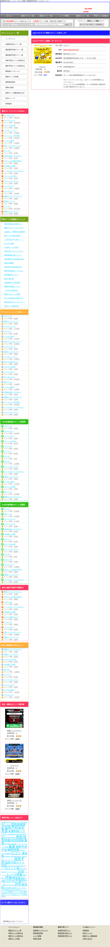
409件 (16, 203)
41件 (15, 459)
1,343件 (16, 193)
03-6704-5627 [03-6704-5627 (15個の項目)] (10, 837)
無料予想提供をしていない (13, 271)
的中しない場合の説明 (12, 236)
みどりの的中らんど (11, 362)
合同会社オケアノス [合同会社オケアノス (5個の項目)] (17, 895)
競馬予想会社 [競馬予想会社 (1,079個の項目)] (15, 827)
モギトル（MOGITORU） (13, 161)
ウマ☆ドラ (8, 316)
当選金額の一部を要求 (12, 282)
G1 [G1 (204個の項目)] (3, 837)
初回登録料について (11, 275)
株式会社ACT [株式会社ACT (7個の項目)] (18, 856)
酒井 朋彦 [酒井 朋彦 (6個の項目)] (12, 890)
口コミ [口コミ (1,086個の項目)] (16, 853)
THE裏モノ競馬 (9, 166)
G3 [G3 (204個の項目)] (23, 877)
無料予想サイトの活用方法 (15, 66)
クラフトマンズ (9, 326)
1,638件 (16, 384)
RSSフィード (10, 98)
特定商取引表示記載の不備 (13, 259)
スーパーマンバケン (11, 181)
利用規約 (8, 104)
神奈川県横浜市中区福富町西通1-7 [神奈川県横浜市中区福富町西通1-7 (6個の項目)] (17, 834)
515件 (16, 349)
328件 (16, 214)
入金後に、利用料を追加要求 (14, 232)
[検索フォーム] (49, 24)
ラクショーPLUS (10, 176)
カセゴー (42, 67)
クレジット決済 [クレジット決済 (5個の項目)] (18, 891)
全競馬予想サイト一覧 (13, 44)
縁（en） (7, 461)
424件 (16, 448)
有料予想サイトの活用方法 (15, 60)
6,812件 (16, 118)
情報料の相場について (12, 286)
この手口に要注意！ (11, 290)
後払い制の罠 (9, 279)
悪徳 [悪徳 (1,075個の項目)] (19, 837)
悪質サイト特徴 (14, 939)
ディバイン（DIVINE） (12, 136)
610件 (16, 173)
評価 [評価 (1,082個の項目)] (8, 878)
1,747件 (16, 329)
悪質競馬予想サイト (65, 936)
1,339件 (16, 464)
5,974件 (16, 138)
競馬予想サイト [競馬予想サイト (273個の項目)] (15, 862)
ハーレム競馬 (9, 141)
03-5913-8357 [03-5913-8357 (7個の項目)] (11, 880)
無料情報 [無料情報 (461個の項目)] (13, 849)
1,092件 (16, 143)
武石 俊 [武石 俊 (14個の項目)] (13, 844)
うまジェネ (8, 446)
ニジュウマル (9, 372)
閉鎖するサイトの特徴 (12, 294)
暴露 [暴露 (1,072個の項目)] (12, 846)
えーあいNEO (9, 336)
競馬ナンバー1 (9, 201)
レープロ (7, 206)
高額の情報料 (9, 263)
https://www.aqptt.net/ (71, 50)
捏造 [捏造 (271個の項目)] (4, 865)
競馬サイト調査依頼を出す (15, 93)
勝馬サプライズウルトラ (13, 196)
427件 (16, 178)
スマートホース (9, 347)
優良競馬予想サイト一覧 (14, 55)
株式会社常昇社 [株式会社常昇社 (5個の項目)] (11, 866)
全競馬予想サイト (64, 930)
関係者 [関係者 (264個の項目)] (16, 877)
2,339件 (16, 511)
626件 (16, 318)
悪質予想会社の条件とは (13, 224)
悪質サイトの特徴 (11, 77)
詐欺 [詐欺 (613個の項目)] (21, 871)
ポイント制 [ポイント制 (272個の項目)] (12, 868)
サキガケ (7, 456)
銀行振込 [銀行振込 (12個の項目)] (8, 844)
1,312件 (16, 339)
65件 (45, 75)
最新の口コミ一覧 (14, 930)
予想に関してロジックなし (13, 251)
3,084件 (16, 148)
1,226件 (16, 133)
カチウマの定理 (9, 125)
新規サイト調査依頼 (90, 936)
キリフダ (7, 151)
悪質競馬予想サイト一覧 (14, 50)
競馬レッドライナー (11, 352)
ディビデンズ (9, 186)
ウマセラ (7, 509)
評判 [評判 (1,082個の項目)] (18, 884)
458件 (16, 163)
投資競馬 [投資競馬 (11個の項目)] (8, 854)
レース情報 (37, 936)
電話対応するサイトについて (14, 302)
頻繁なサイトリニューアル (13, 228)
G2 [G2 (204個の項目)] (3, 824)
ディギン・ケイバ (10, 130)
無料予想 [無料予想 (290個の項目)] (21, 846)
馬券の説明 (9, 87)
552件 (16, 354)
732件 (16, 168)
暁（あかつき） (9, 115)
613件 (16, 153)
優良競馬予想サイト (65, 933)
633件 (16, 364)
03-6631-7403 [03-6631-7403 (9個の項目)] (8, 856)
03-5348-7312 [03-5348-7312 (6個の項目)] (10, 885)
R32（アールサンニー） (13, 146)
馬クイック (8, 382)
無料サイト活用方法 (15, 936)
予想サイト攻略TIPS (11, 306)
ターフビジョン (9, 120)
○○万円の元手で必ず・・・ (14, 239)
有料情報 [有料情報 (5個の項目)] (17, 890)
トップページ (10, 39)
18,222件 (17, 209)
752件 (16, 128)
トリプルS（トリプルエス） (14, 171)
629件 (16, 183)
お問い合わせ (87, 939)
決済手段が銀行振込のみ (13, 267)
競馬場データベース (12, 71)
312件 (16, 158)
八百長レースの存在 (11, 247)
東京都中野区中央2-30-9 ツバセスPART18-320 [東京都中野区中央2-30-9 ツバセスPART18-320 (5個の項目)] (14, 822)
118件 (16, 198)
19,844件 (17, 123)
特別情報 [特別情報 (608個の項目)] (17, 840)
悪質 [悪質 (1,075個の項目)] (4, 831)
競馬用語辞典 (10, 82)
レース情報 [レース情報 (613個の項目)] (15, 874)
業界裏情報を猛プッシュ (13, 255)
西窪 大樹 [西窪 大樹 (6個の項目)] (22, 869)
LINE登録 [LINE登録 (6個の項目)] (8, 825)
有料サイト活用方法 (15, 933)
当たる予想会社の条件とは (13, 298)
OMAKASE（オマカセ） (13, 156)
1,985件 (16, 188)
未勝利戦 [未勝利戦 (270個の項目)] (13, 831)
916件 (16, 374)
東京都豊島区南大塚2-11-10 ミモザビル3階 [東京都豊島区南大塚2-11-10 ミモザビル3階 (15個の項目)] (14, 881)
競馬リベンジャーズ (11, 211)
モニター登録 (9, 243)
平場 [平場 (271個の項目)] (4, 849)
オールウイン (9, 191)
